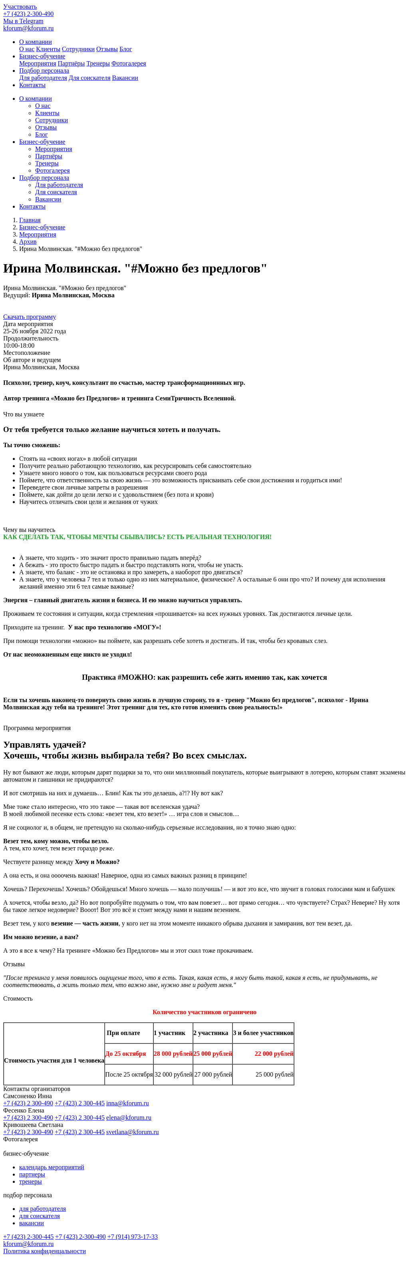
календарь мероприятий (51, 1167)
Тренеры (98, 63)
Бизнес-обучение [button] (42, 56)
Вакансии (125, 77)
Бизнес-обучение (42, 141)
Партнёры (71, 63)
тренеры (30, 1181)
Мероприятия (37, 63)
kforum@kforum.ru (28, 28)
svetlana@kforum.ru (132, 1132)
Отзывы (107, 49)
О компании (35, 98)
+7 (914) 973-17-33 (132, 1236)
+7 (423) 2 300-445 (80, 1103)
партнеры (32, 1174)
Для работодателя (43, 77)
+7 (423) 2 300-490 (28, 1103)
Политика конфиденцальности (44, 1251)
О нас (26, 49)
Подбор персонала (44, 177)
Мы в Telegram (23, 21)
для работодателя (42, 1208)
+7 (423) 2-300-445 (28, 1236)
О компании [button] (35, 41)
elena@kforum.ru (128, 1117)
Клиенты (48, 49)
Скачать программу (29, 316)
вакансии (31, 1223)
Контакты (32, 85)
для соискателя (39, 1215)
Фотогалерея (128, 63)
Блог (125, 49)
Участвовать (20, 6)
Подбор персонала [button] (44, 70)
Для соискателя (90, 77)
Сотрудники (78, 49)
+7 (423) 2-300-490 (28, 13)
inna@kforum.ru (127, 1103)
